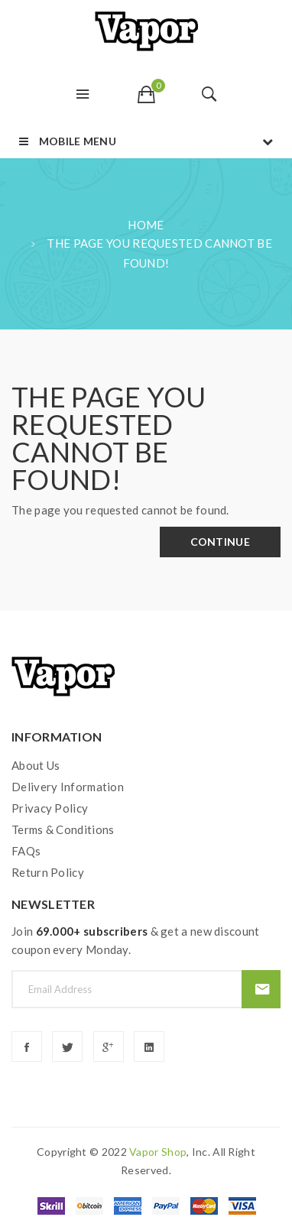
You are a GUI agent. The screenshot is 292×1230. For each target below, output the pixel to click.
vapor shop (158, 1151)
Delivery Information (67, 786)
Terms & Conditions (62, 829)
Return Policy (47, 872)
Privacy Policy (49, 808)
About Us (35, 765)
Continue (220, 541)
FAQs (26, 851)
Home (146, 225)
